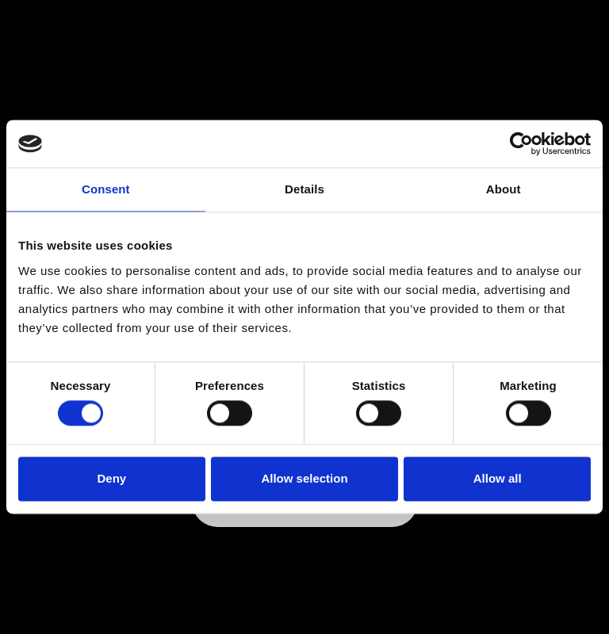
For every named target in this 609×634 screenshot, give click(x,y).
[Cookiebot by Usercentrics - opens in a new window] (521, 143)
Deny (111, 478)
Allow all (497, 478)
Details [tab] (304, 189)
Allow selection (304, 478)
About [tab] (503, 189)
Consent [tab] (106, 189)
